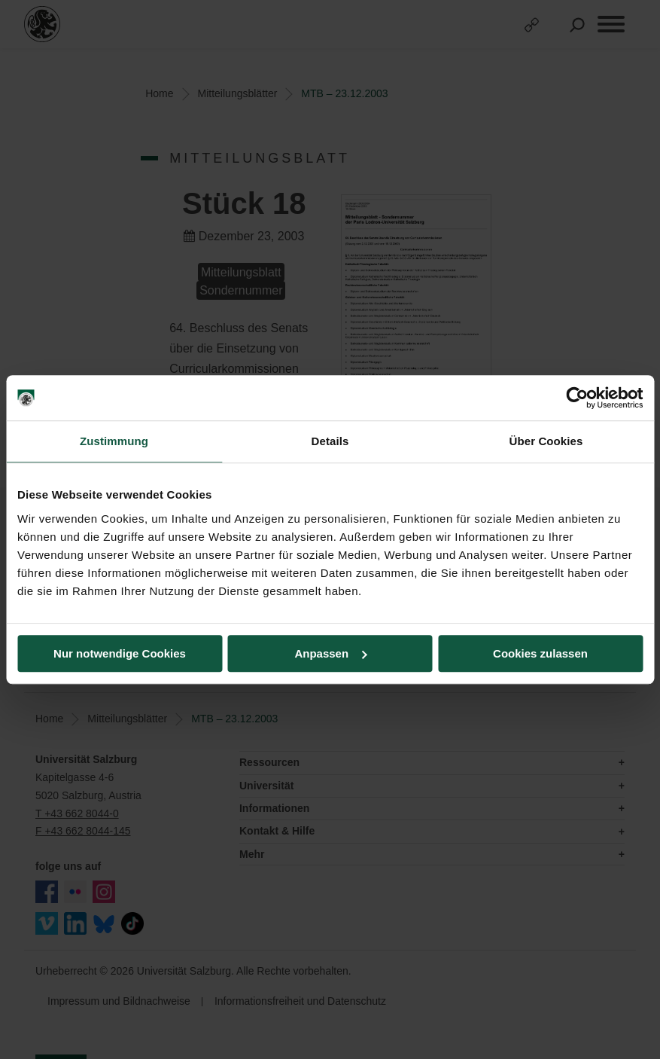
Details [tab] (330, 441)
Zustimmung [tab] (114, 441)
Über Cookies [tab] (546, 441)
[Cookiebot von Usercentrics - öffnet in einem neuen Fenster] (577, 397)
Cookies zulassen (540, 653)
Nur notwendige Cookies (119, 653)
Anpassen (330, 653)
